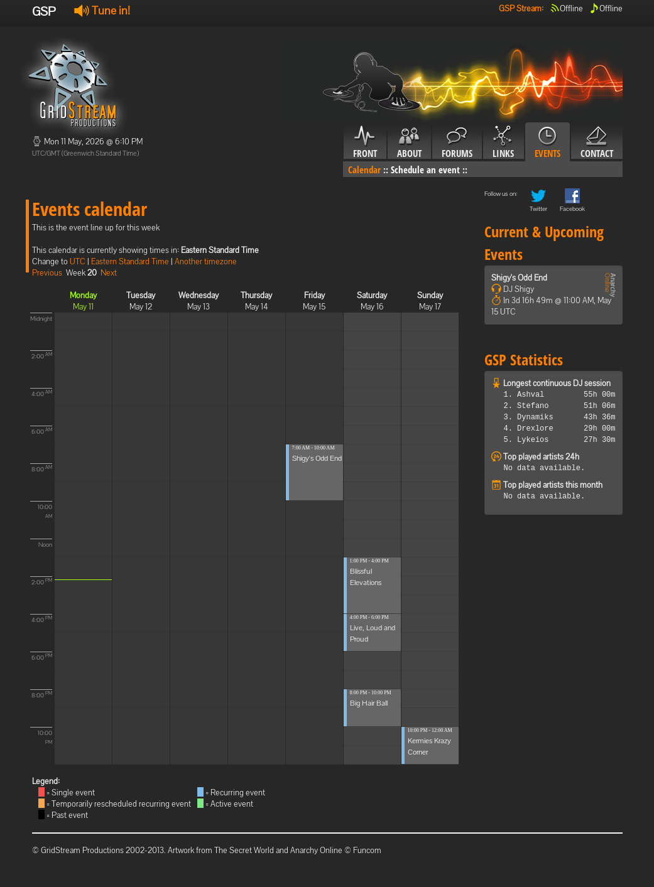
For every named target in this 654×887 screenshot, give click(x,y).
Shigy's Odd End (317, 458)
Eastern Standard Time (130, 261)
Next (109, 272)
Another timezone (206, 261)
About (409, 142)
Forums (457, 142)
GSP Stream (520, 8)
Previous (47, 272)
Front (365, 142)
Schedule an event (425, 169)
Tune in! (102, 10)
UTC (77, 261)
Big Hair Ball (369, 703)
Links (504, 142)
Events (547, 142)
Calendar (364, 169)
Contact (596, 142)
